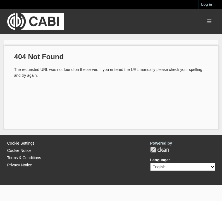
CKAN (159, 150)
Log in (206, 4)
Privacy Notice (19, 165)
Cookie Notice (19, 150)
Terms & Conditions (24, 157)
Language (159, 160)
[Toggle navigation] (209, 22)
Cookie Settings (21, 143)
